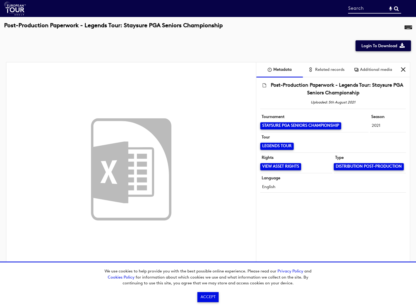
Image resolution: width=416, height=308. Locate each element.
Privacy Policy (290, 271)
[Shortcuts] (408, 28)
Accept (208, 296)
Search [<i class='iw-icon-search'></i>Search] (396, 8)
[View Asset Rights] (280, 166)
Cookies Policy (121, 277)
